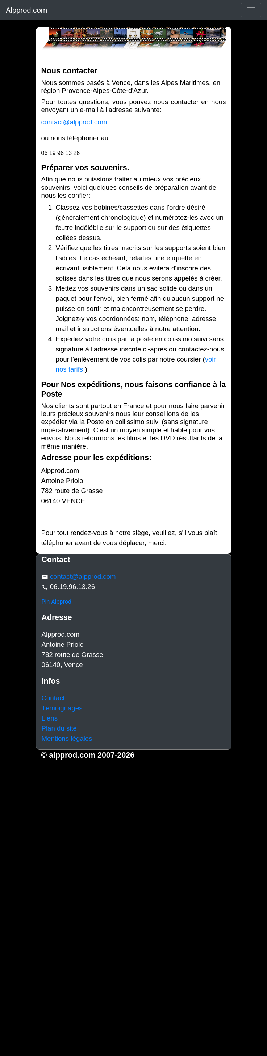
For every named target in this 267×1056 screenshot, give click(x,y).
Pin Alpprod (57, 601)
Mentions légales (67, 738)
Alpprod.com (26, 10)
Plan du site (59, 728)
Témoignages (62, 708)
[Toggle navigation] (251, 10)
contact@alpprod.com (74, 122)
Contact (53, 698)
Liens (50, 718)
